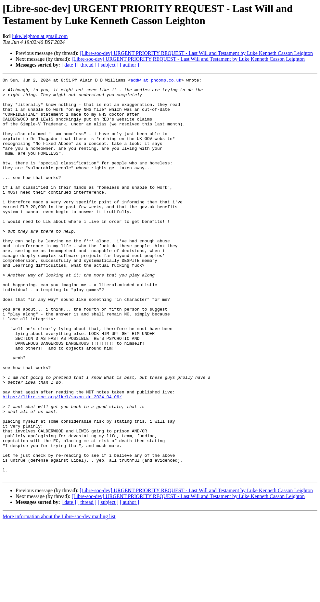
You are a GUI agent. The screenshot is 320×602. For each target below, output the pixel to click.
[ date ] (68, 65)
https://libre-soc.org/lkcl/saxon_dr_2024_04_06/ (62, 461)
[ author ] (129, 65)
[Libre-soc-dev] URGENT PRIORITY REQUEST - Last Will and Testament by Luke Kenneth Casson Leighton (196, 53)
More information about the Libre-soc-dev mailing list (59, 596)
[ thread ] (86, 65)
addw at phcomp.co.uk (157, 81)
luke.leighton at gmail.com (40, 36)
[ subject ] (108, 65)
